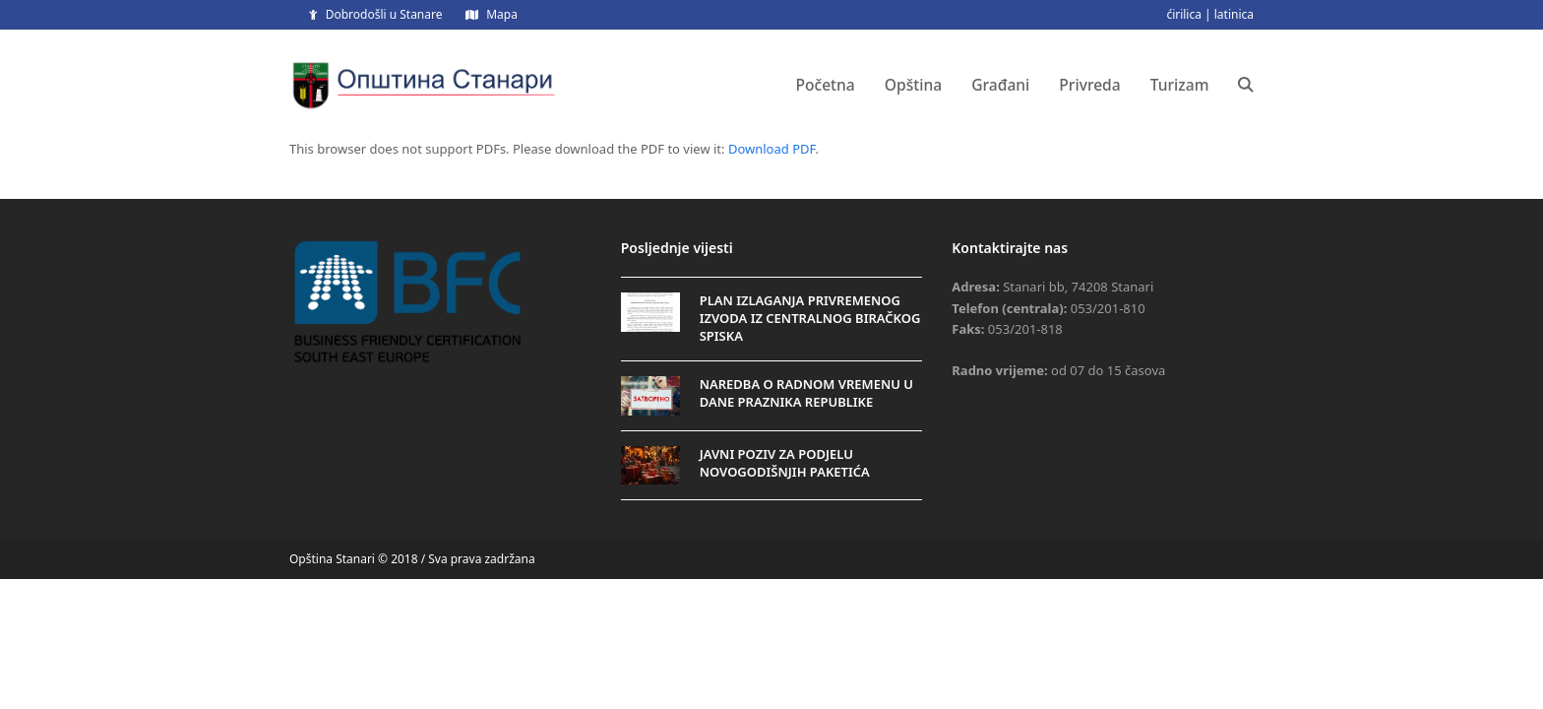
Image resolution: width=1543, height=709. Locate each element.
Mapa (502, 14)
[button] (1245, 85)
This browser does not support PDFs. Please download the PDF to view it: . (554, 149)
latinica (1234, 14)
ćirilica (1184, 14)
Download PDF (772, 149)
